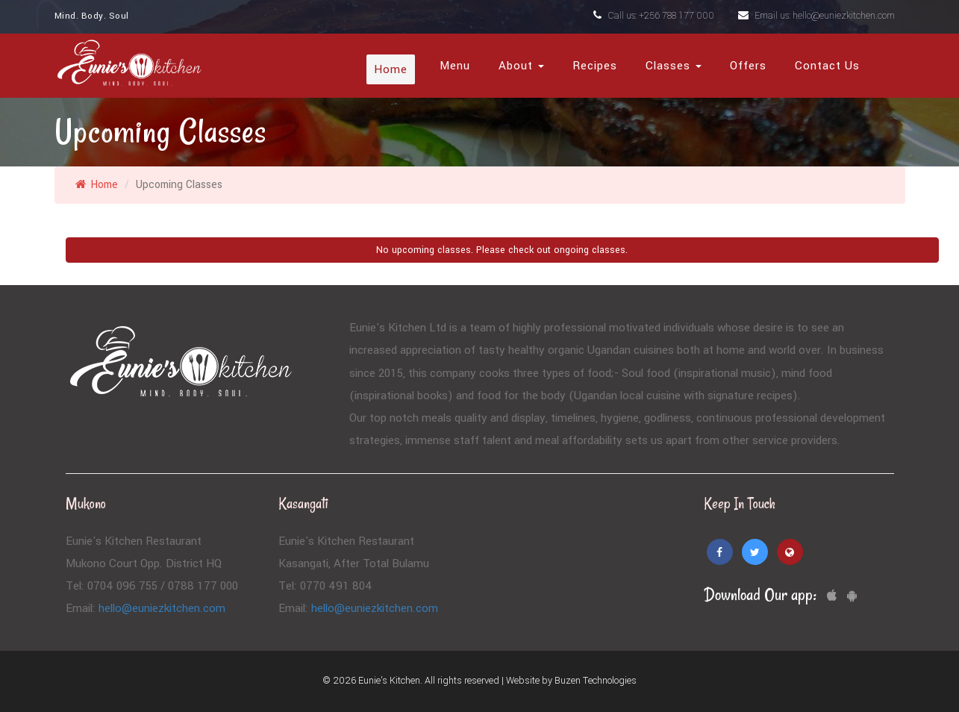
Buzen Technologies (596, 680)
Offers (748, 65)
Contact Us (827, 65)
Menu (455, 65)
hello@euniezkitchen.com (162, 608)
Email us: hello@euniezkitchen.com (816, 15)
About (521, 65)
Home (390, 69)
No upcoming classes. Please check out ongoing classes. (502, 250)
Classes (674, 65)
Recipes (594, 65)
